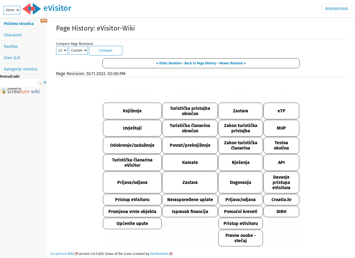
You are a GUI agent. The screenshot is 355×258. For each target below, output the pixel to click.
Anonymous (336, 8)
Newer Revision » (232, 63)
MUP (281, 128)
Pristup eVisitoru (132, 199)
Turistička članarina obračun (190, 128)
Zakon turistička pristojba (240, 128)
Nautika (11, 46)
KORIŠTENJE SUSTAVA (132, 92)
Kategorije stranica (20, 69)
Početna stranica (19, 23)
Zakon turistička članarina (240, 145)
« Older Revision (168, 63)
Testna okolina (281, 145)
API (281, 162)
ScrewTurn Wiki (62, 254)
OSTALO (281, 92)
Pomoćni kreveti (240, 211)
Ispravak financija (190, 211)
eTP (281, 110)
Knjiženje (132, 110)
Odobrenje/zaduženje (132, 145)
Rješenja (241, 162)
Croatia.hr (281, 199)
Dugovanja (240, 182)
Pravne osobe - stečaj (240, 238)
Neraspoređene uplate (190, 199)
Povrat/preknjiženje (190, 145)
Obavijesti (13, 35)
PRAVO (241, 92)
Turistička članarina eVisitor (132, 162)
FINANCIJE (190, 92)
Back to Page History (200, 63)
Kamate (190, 162)
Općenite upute (132, 223)
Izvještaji (132, 128)
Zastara (240, 110)
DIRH (281, 211)
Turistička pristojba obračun (190, 111)
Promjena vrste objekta (132, 211)
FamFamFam (159, 254)
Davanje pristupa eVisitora (281, 182)
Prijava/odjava (132, 182)
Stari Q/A (12, 57)
